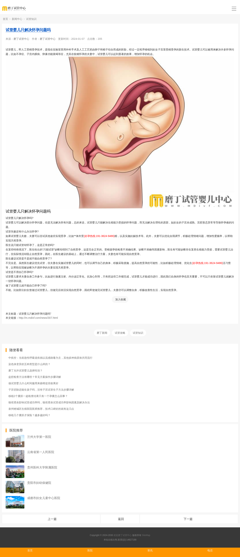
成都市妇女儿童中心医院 (43, 498)
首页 (5, 18)
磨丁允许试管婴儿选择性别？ (25, 370)
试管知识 (31, 18)
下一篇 (188, 519)
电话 (210, 550)
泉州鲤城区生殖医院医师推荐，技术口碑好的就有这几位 (41, 408)
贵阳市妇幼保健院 (39, 482)
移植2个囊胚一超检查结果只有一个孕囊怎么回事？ (38, 396)
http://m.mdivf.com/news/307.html (38, 317)
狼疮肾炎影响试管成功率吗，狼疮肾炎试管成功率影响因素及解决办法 (49, 402)
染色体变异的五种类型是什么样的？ (29, 364)
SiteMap (146, 535)
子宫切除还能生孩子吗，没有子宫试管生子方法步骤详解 (41, 389)
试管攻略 (120, 332)
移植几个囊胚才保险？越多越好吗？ (29, 415)
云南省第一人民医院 (40, 452)
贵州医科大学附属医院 (42, 467)
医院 (90, 550)
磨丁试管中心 (21, 38)
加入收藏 (120, 299)
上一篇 (52, 519)
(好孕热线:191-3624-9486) (99, 236)
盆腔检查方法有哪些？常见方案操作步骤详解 (34, 376)
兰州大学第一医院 (39, 436)
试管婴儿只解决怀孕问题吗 (28, 30)
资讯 (150, 550)
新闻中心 (17, 18)
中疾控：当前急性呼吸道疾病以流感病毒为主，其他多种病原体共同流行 (50, 357)
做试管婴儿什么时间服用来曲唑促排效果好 (33, 383)
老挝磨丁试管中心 (123, 535)
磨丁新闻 (102, 332)
